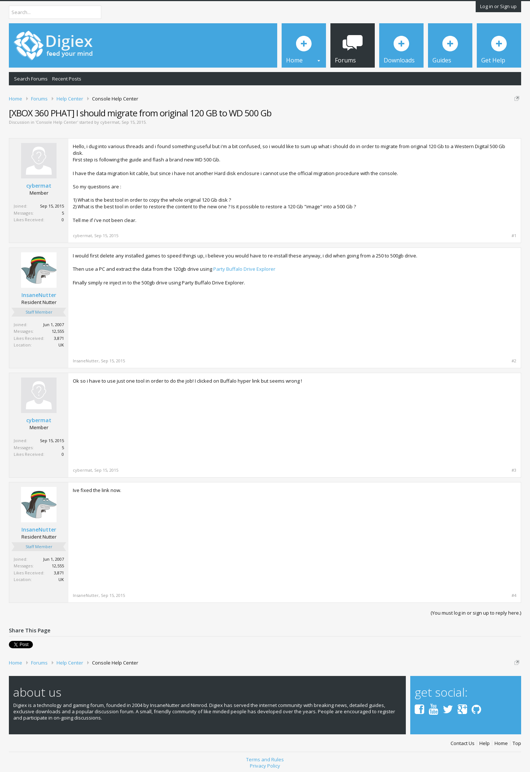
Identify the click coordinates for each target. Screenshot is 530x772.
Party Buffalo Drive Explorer (244, 269)
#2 (514, 360)
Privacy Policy (265, 765)
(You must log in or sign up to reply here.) (476, 612)
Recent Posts (66, 78)
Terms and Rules (265, 759)
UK (61, 345)
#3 (514, 470)
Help (484, 743)
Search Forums (31, 78)
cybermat (109, 122)
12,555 (58, 331)
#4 (514, 595)
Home (501, 743)
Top (517, 743)
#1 (514, 235)
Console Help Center (56, 122)
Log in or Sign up (498, 6)
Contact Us (463, 743)
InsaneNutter (38, 295)
